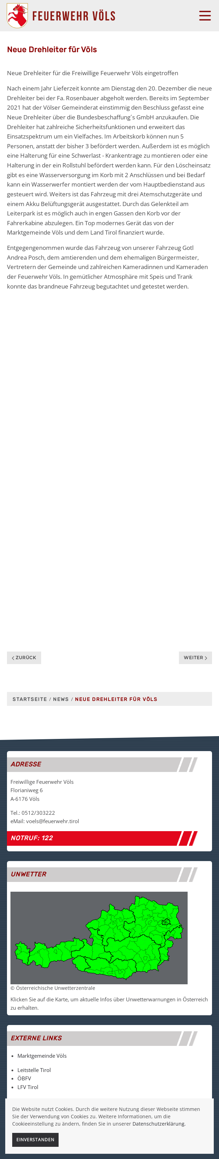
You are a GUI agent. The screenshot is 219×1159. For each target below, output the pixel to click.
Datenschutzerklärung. (159, 1123)
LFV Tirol (27, 1086)
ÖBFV (24, 1078)
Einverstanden (35, 1140)
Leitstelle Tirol (34, 1069)
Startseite (30, 699)
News (61, 699)
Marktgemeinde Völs (42, 1055)
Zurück (24, 657)
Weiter (195, 657)
